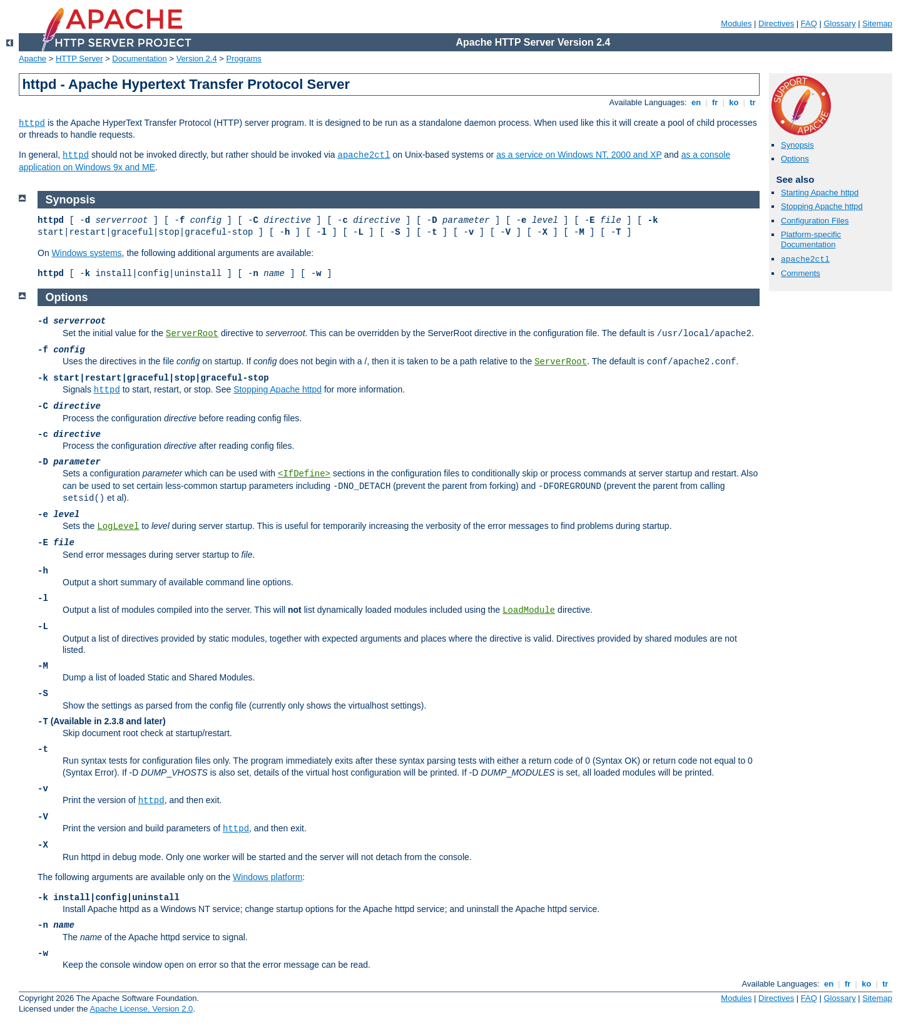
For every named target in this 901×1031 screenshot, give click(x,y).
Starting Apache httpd (819, 192)
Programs (244, 58)
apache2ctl (364, 155)
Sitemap (877, 23)
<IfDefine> (304, 474)
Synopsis (797, 145)
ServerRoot (192, 334)
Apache (32, 58)
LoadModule (528, 610)
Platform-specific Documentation (811, 240)
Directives (776, 23)
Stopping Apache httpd (822, 206)
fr (715, 102)
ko (734, 102)
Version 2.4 (196, 58)
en (696, 102)
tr (753, 102)
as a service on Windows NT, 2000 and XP (578, 155)
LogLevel (118, 526)
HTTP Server (79, 58)
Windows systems (87, 253)
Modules (736, 23)
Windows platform (267, 877)
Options (795, 158)
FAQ (809, 23)
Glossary (839, 23)
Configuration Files (814, 220)
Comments (800, 273)
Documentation (139, 58)
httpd (32, 123)
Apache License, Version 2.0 (141, 1008)
